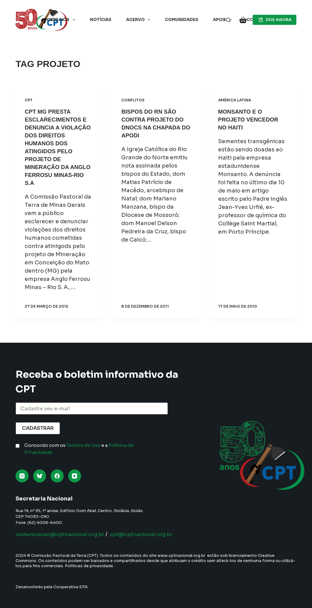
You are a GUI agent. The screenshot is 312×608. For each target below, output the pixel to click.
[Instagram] (22, 476)
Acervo (139, 19)
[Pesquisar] (228, 20)
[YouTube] (74, 476)
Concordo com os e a (78, 448)
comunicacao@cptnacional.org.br (64, 534)
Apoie (223, 19)
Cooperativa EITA (70, 586)
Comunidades (181, 19)
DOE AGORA (274, 20)
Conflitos (132, 100)
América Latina (234, 100)
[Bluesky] (39, 476)
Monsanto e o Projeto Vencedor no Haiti (250, 119)
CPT (29, 100)
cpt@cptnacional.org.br (152, 534)
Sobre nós (61, 19)
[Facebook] (57, 476)
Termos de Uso (83, 445)
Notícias (101, 19)
